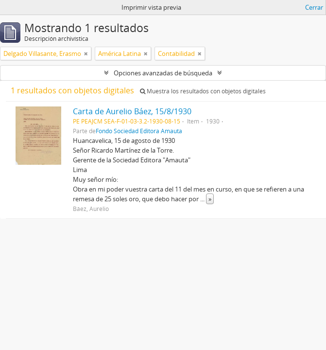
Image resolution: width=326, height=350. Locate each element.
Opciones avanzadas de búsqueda (163, 73)
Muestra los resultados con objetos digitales (203, 91)
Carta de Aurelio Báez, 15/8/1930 (132, 111)
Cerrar (314, 7)
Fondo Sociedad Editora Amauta (139, 131)
